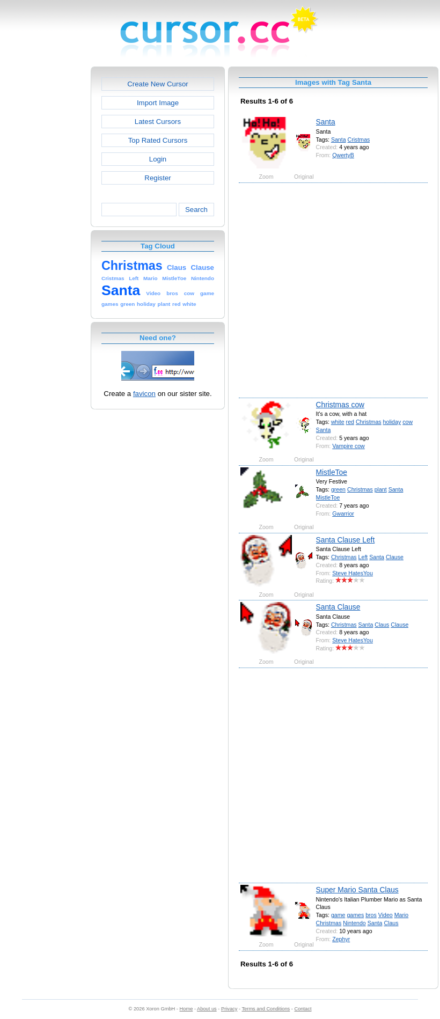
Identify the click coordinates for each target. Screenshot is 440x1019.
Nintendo (354, 923)
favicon (144, 394)
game (338, 915)
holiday (392, 422)
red (350, 422)
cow (407, 422)
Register (157, 178)
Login (157, 159)
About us (207, 1008)
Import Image (158, 103)
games (355, 915)
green (338, 489)
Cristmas (359, 139)
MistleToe (331, 472)
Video (385, 915)
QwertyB (343, 155)
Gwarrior (343, 513)
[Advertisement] (106, 289)
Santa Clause (338, 607)
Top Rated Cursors (158, 140)
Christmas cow (340, 404)
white (337, 422)
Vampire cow (348, 446)
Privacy (229, 1008)
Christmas (369, 422)
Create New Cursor (157, 84)
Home (186, 1008)
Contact (303, 1008)
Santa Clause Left (345, 540)
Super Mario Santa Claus (357, 889)
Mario (401, 915)
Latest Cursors (158, 122)
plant (381, 489)
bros (371, 915)
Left (363, 557)
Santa (325, 122)
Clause (395, 557)
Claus (382, 624)
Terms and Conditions (265, 1008)
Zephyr (341, 939)
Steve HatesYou (352, 573)
